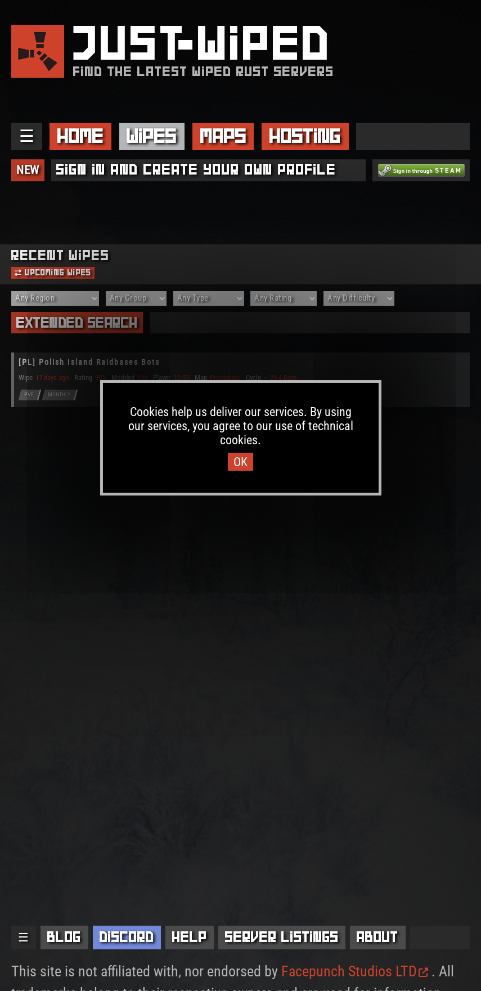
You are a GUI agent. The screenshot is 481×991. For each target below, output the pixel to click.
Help (189, 937)
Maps (223, 135)
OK (240, 461)
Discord (127, 937)
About (377, 937)
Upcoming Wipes (53, 272)
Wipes (152, 135)
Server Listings (282, 937)
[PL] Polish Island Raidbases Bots (89, 362)
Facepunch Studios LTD (354, 971)
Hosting (305, 135)
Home (80, 135)
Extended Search (77, 322)
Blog (64, 937)
